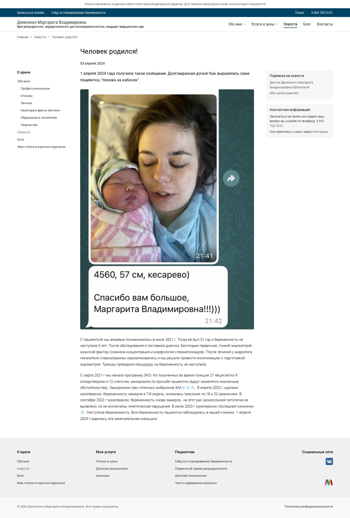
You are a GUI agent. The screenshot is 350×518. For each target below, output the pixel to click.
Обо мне (235, 24)
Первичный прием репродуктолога (201, 468)
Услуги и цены (262, 24)
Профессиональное (35, 88)
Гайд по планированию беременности (78, 13)
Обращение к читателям (39, 117)
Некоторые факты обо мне (40, 110)
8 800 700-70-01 (322, 13)
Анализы (103, 475)
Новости (290, 24)
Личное (26, 103)
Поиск (299, 13)
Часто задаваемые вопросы (196, 483)
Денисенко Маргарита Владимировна (51, 22)
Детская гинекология (112, 468)
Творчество (29, 125)
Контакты (325, 24)
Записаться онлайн (30, 13)
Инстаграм (320, 132)
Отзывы (27, 96)
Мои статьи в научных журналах (41, 147)
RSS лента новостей (284, 93)
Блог (307, 24)
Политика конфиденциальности (309, 506)
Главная (22, 37)
